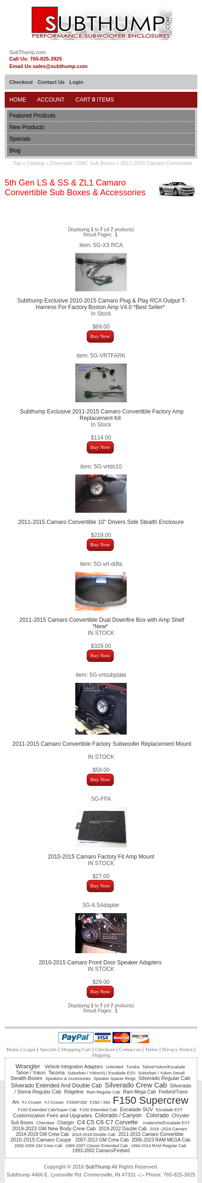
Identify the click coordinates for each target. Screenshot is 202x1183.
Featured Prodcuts (32, 115)
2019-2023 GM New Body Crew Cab (54, 1128)
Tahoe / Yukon (30, 1072)
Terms (151, 1049)
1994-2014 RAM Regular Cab (159, 1145)
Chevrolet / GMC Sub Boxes (82, 163)
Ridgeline (74, 1091)
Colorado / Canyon (119, 1115)
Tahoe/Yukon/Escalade (163, 1067)
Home (17, 99)
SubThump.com (27, 52)
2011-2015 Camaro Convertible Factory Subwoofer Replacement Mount (102, 744)
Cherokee (45, 1123)
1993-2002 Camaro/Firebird (101, 1150)
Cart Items (94, 99)
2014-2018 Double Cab (93, 1134)
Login (76, 82)
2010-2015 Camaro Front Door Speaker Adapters (101, 962)
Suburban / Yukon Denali (161, 1073)
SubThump (97, 1166)
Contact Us (51, 82)
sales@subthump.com (60, 66)
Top (17, 163)
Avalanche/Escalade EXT (166, 1123)
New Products (26, 127)
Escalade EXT (169, 1109)
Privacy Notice (177, 1049)
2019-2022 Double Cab (123, 1128)
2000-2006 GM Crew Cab (38, 1145)
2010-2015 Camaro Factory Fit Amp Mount (101, 856)
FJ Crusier (32, 1102)
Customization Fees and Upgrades (52, 1115)
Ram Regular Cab (103, 1092)
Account (51, 99)
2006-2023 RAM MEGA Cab (160, 1139)
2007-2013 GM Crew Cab (102, 1139)
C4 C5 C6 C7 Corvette (108, 1122)
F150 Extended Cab (98, 1109)
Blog (15, 150)
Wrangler (28, 1066)
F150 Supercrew (150, 1100)
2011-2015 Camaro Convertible (156, 163)
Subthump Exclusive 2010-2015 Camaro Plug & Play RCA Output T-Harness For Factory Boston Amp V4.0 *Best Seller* (102, 303)
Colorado (157, 1115)
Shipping (101, 1055)
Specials (19, 139)
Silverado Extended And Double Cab (56, 1085)
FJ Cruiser (54, 1102)
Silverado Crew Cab (136, 1085)
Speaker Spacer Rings (115, 1078)
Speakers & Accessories (68, 1078)
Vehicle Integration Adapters (74, 1066)
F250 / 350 (100, 1102)
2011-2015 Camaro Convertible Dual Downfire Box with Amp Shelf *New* (101, 623)
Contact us (130, 1049)
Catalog (35, 163)
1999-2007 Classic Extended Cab (96, 1145)
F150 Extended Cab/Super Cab (47, 1109)
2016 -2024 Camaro (169, 1129)
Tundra (132, 1067)
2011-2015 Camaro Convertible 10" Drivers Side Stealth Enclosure (101, 522)
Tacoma (56, 1072)
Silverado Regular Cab (164, 1078)
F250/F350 (77, 1102)
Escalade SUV (136, 1109)
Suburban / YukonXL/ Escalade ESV (101, 1073)
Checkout (21, 82)
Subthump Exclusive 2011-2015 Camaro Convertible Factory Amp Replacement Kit (102, 414)
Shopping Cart (76, 1049)
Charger (66, 1122)
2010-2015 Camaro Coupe (41, 1139)
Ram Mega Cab (139, 1091)
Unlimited (114, 1067)
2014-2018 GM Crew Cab (42, 1134)
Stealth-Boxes (26, 1078)
